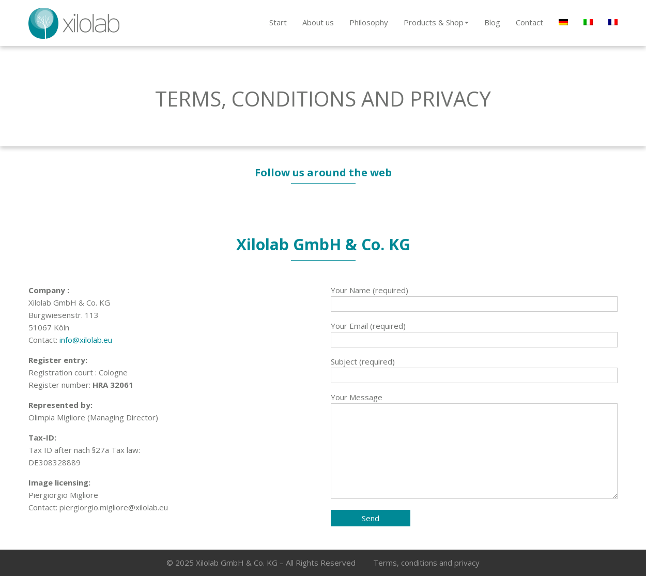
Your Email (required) (474, 333)
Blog (492, 22)
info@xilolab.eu (85, 340)
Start (278, 22)
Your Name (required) (474, 297)
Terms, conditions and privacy (426, 562)
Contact (529, 22)
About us (318, 22)
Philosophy (368, 22)
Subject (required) (474, 368)
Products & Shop (436, 22)
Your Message (474, 446)
